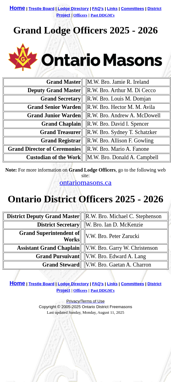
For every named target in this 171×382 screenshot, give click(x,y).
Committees (132, 8)
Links (112, 8)
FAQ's (98, 8)
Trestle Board (41, 8)
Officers (80, 15)
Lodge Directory (73, 8)
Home (17, 8)
